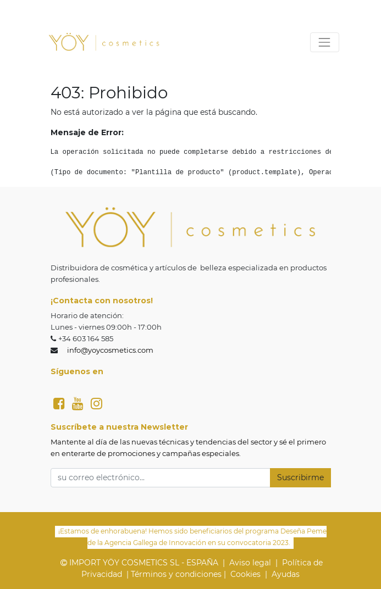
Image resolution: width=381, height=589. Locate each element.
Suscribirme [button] (300, 477)
